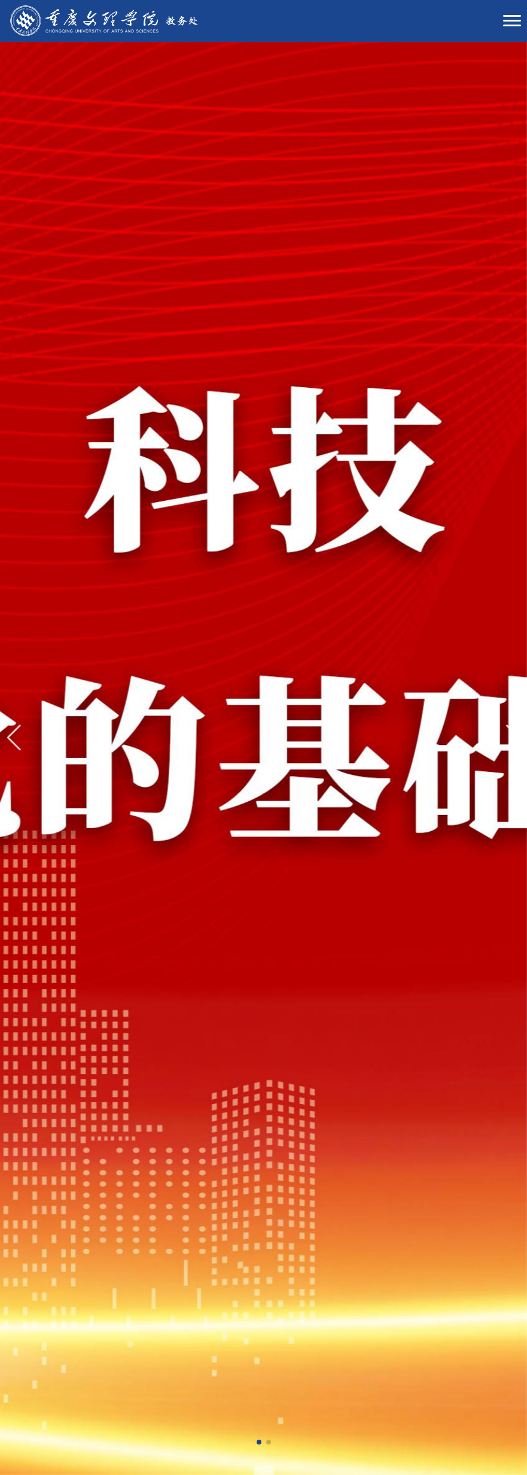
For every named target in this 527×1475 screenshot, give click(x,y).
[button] (259, 1442)
